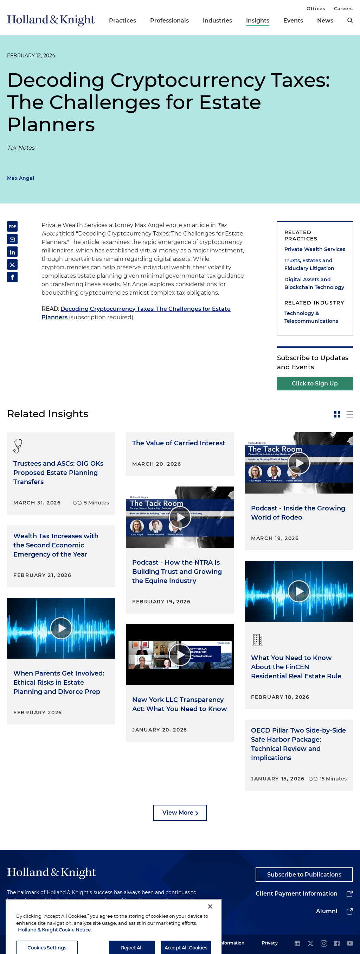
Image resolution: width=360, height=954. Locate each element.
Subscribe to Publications (304, 874)
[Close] (210, 921)
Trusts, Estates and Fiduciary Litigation (309, 264)
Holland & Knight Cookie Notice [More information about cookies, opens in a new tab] (54, 944)
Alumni (327, 911)
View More (177, 812)
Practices (122, 20)
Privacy (270, 943)
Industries (217, 20)
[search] (350, 20)
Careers (343, 8)
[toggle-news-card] (337, 414)
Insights (257, 20)
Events (293, 20)
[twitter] (310, 944)
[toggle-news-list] (350, 414)
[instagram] (324, 944)
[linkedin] (297, 944)
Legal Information (225, 943)
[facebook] (337, 944)
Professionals (169, 20)
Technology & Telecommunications (311, 317)
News (325, 20)
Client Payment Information (297, 893)
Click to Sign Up (315, 383)
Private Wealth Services (314, 249)
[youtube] (350, 944)
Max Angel (20, 178)
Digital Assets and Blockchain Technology (314, 283)
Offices (316, 8)
